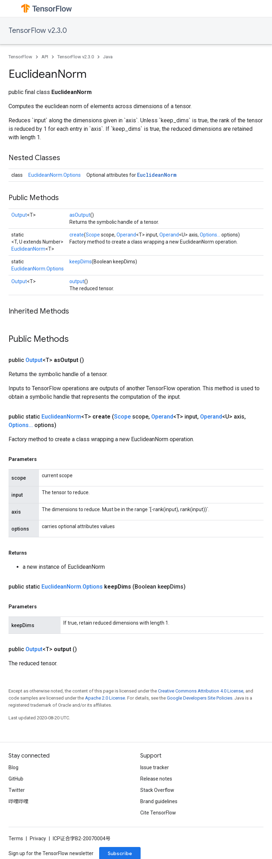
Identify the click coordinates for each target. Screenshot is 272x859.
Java (108, 56)
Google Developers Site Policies (199, 698)
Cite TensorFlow (158, 813)
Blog (13, 767)
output (76, 281)
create (76, 235)
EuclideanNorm (156, 174)
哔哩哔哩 (18, 801)
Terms (15, 838)
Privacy (38, 838)
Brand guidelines (158, 801)
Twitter (16, 790)
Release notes (156, 779)
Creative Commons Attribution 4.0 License (200, 691)
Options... (210, 235)
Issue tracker (154, 767)
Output (19, 215)
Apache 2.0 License (105, 698)
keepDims (80, 261)
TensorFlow (20, 56)
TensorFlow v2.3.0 (37, 30)
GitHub (15, 779)
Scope (93, 235)
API (44, 56)
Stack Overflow (157, 790)
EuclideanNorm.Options (54, 175)
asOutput (79, 215)
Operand (126, 235)
